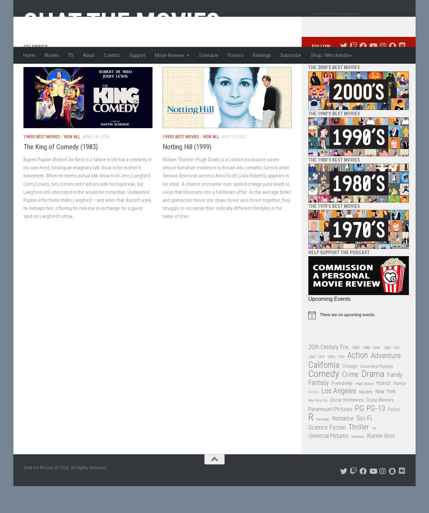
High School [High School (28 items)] (364, 410)
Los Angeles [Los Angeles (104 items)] (338, 418)
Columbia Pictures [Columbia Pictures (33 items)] (376, 393)
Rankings (262, 55)
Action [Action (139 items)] (357, 382)
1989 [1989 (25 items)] (396, 375)
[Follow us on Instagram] (382, 72)
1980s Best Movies (41, 163)
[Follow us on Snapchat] (392, 72)
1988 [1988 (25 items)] (386, 375)
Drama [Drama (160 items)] (372, 401)
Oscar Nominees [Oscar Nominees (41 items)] (347, 427)
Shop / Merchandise (331, 55)
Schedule (208, 55)
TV (70, 55)
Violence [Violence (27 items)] (357, 463)
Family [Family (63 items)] (395, 401)
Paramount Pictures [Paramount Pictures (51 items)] (330, 436)
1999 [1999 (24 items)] (341, 384)
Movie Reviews (170, 55)
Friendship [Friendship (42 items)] (342, 410)
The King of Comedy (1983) (60, 174)
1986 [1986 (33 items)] (366, 374)
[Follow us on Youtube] (372, 72)
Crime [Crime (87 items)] (350, 401)
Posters (235, 55)
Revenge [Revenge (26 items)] (322, 446)
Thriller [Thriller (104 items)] (359, 454)
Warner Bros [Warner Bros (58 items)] (381, 462)
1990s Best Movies (181, 163)
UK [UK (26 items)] (374, 455)
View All (72, 163)
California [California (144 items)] (324, 392)
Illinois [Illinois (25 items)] (313, 419)
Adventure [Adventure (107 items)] (386, 383)
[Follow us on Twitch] (353, 72)
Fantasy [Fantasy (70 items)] (318, 409)
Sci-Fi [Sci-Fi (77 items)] (364, 445)
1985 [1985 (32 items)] (355, 374)
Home (29, 55)
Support (137, 55)
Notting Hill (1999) (187, 174)
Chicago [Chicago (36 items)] (350, 393)
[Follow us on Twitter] (343, 72)
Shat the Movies (121, 22)
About (89, 55)
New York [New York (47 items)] (385, 418)
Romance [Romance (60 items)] (343, 445)
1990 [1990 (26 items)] (311, 384)
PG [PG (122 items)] (359, 435)
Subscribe (290, 55)
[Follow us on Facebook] (363, 72)
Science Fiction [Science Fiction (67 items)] (327, 454)
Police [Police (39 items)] (394, 436)
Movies (52, 55)
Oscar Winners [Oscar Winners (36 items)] (379, 427)
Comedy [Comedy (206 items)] (323, 401)
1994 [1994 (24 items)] (321, 384)
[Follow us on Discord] (402, 72)
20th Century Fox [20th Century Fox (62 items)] (328, 374)
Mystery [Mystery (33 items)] (366, 418)
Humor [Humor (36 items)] (399, 410)
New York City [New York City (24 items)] (317, 427)
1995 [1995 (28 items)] (331, 383)
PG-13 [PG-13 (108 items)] (376, 436)
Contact (112, 55)
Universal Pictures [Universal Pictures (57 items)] (328, 462)
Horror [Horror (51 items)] (383, 409)
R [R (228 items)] (311, 444)
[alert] (358, 342)
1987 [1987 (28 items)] (377, 374)
